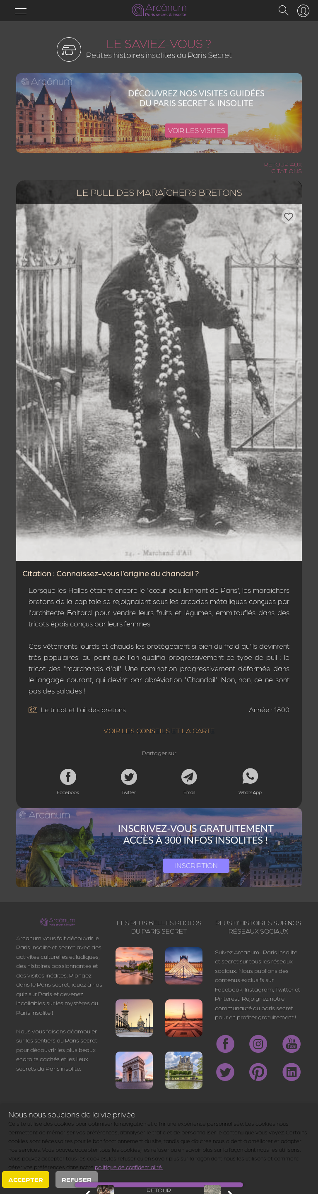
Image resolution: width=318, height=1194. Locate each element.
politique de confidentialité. (129, 1166)
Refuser (77, 1179)
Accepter (25, 1179)
